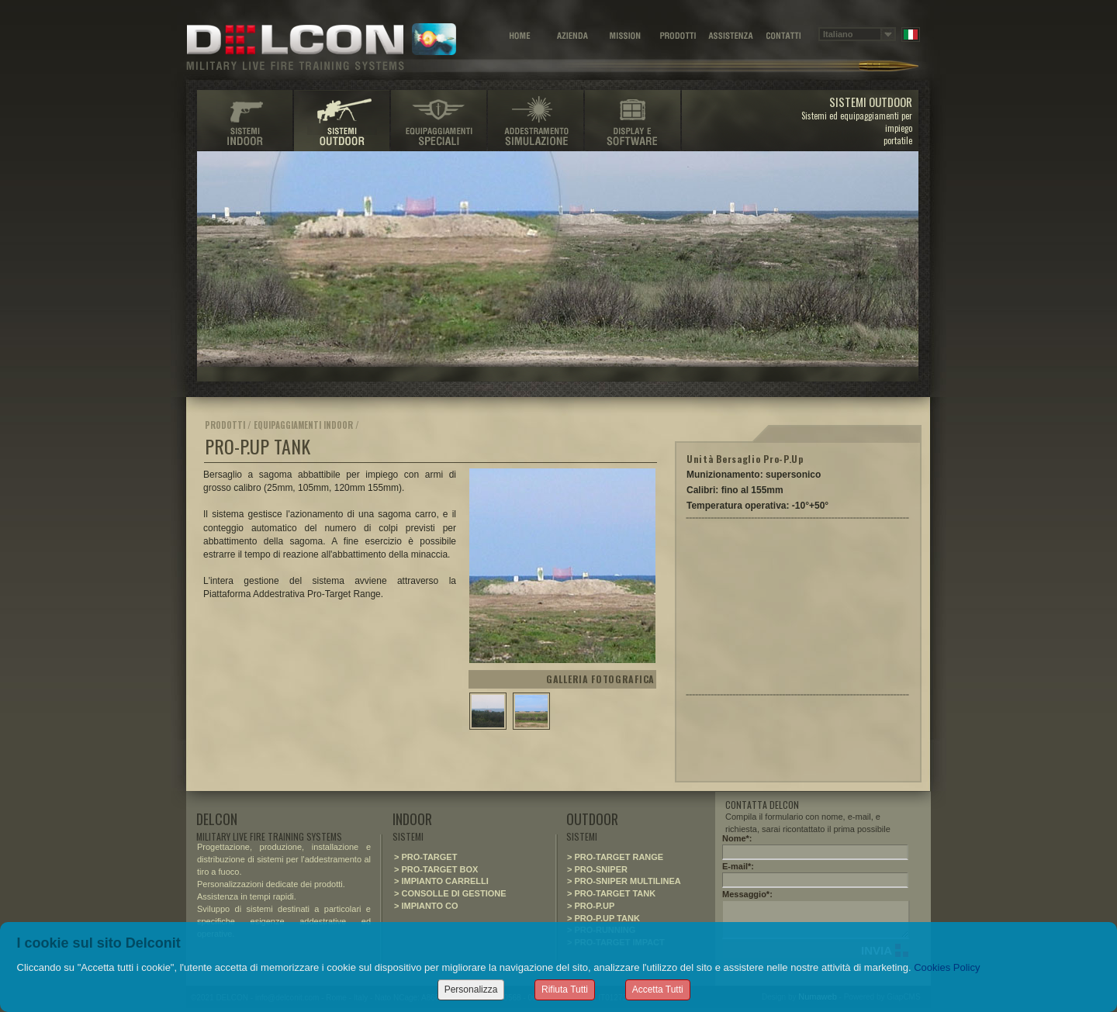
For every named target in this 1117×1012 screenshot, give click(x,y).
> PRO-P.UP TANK (603, 918)
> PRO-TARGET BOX (436, 869)
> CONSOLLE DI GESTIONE (450, 893)
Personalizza (471, 989)
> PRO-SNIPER (597, 869)
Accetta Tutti (657, 989)
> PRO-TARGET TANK (611, 893)
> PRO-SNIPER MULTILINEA (624, 881)
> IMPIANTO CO (426, 905)
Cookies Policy (947, 967)
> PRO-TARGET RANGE (615, 857)
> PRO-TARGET (425, 857)
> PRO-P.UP (590, 905)
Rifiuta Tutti (564, 989)
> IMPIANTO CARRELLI (441, 881)
